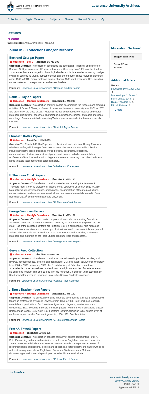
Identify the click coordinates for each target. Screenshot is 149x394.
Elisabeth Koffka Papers (25, 136)
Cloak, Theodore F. (121, 102)
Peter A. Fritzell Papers (25, 329)
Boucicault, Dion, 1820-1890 (125, 88)
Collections (14, 19)
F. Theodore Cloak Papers (27, 175)
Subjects (55, 19)
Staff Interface (17, 372)
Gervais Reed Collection (26, 250)
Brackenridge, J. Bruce (123, 95)
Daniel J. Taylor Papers (25, 97)
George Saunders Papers (26, 211)
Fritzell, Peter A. (119, 105)
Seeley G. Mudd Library (126, 380)
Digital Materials (35, 19)
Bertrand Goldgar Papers (26, 57)
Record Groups (87, 19)
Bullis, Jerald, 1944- (121, 98)
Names (69, 19)
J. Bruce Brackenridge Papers (29, 289)
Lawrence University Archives (116, 5)
